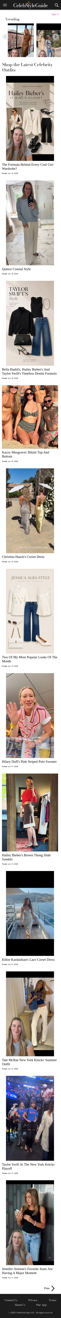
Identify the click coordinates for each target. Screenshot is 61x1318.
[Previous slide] (5, 36)
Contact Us (11, 1300)
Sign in (55, 14)
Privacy (33, 1300)
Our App (41, 1305)
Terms (52, 1300)
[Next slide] (55, 36)
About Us (19, 1305)
